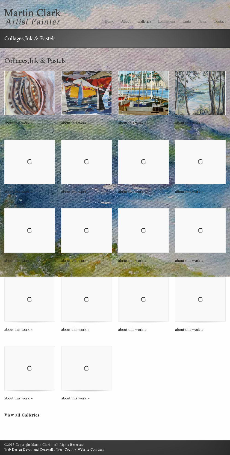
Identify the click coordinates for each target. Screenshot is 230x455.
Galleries (144, 21)
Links (187, 21)
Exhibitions (167, 21)
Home (109, 21)
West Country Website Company (80, 449)
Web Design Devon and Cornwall (29, 449)
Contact (220, 21)
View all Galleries (21, 415)
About (126, 21)
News (202, 21)
